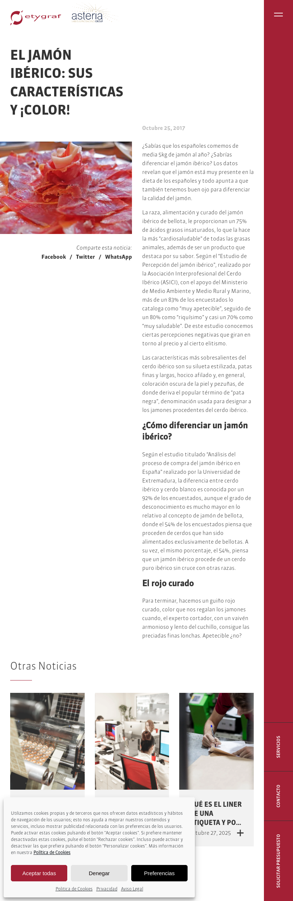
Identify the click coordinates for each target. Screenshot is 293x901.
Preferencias (159, 873)
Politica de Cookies (74, 889)
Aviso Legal (132, 889)
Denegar (99, 873)
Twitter (85, 256)
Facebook (53, 256)
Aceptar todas (39, 873)
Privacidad (106, 889)
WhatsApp (118, 256)
